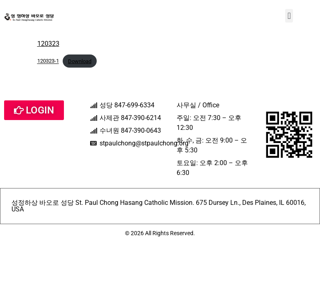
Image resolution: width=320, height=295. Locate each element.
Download (79, 61)
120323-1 (48, 61)
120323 (48, 44)
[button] (289, 16)
